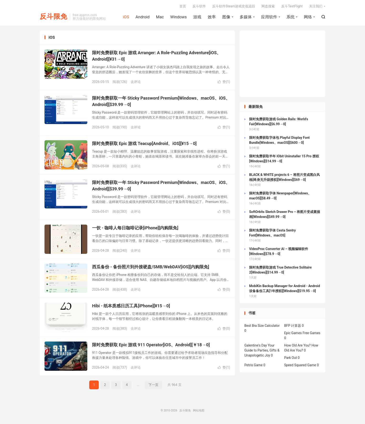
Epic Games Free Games (302, 333)
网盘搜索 (268, 6)
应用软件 (269, 16)
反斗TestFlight (292, 6)
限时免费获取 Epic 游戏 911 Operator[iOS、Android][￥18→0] (151, 344)
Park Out (290, 358)
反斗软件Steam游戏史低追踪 (233, 6)
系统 (290, 16)
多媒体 (246, 16)
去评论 (136, 82)
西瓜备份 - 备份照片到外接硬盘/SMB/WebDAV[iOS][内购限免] (150, 266)
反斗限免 (53, 16)
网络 (308, 16)
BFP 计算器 (292, 326)
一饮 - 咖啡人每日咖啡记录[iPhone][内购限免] (135, 227)
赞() (224, 82)
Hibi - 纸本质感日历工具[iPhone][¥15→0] (131, 305)
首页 (182, 6)
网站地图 (198, 410)
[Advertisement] (282, 63)
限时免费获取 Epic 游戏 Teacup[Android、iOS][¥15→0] (144, 143)
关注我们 (315, 6)
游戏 (197, 16)
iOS (126, 16)
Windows (178, 16)
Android (142, 16)
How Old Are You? (297, 345)
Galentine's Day (255, 345)
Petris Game (253, 365)
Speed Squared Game (300, 365)
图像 (226, 16)
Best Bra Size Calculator (262, 326)
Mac (160, 16)
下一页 (153, 385)
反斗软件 (199, 6)
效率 (212, 16)
